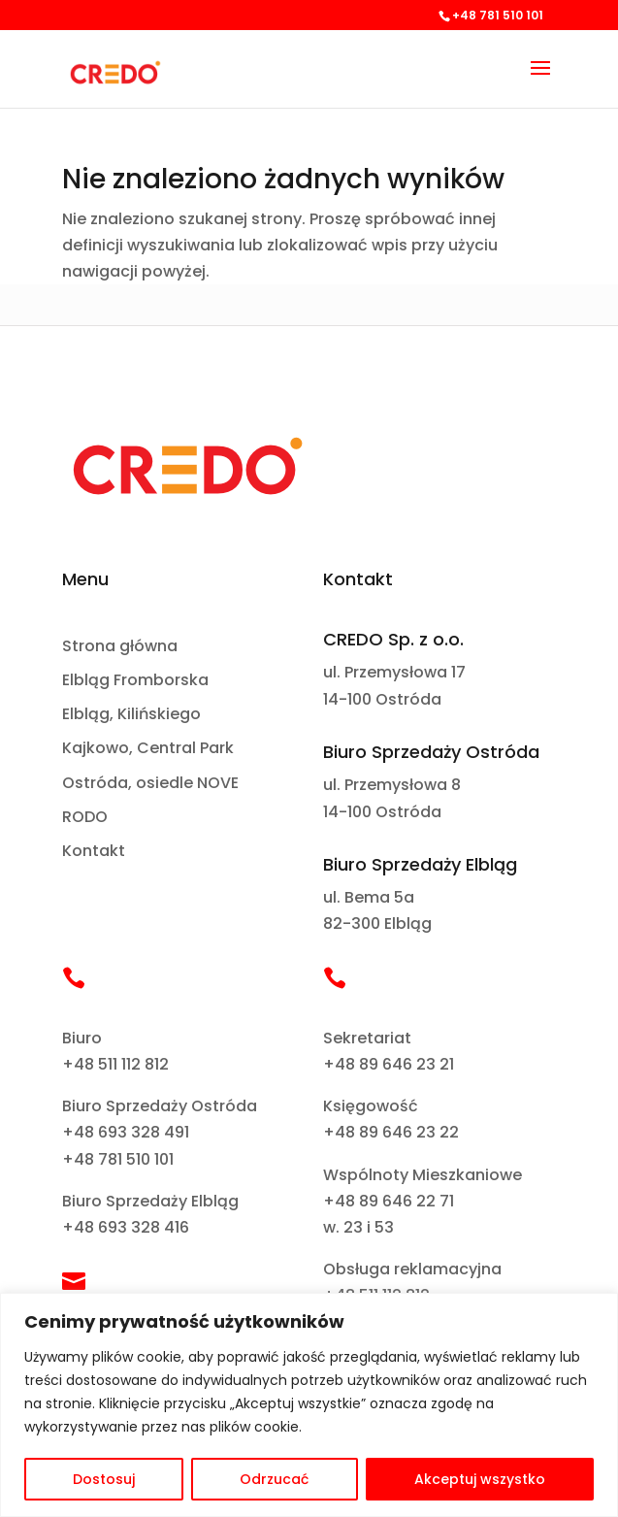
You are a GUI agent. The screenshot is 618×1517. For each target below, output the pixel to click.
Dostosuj (104, 1479)
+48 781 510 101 (118, 1159)
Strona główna (120, 647)
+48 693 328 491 (125, 1132)
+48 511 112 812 (115, 1064)
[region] (309, 1405)
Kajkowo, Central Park (148, 749)
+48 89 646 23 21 (388, 1064)
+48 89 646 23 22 (391, 1132)
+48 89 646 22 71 (388, 1201)
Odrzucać (274, 1479)
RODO (85, 818)
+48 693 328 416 (125, 1227)
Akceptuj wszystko (479, 1479)
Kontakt (93, 851)
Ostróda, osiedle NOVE (150, 784)
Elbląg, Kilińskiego (131, 715)
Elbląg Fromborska (135, 681)
